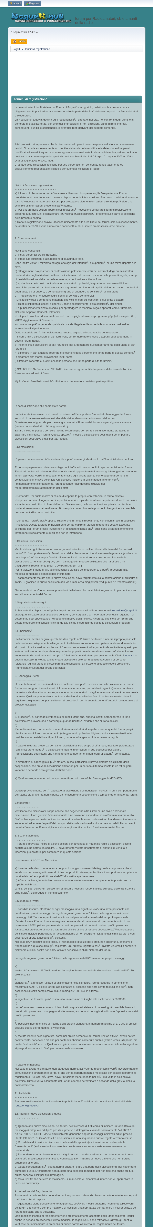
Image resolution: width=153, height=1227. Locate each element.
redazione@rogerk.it (124, 610)
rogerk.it (129, 655)
